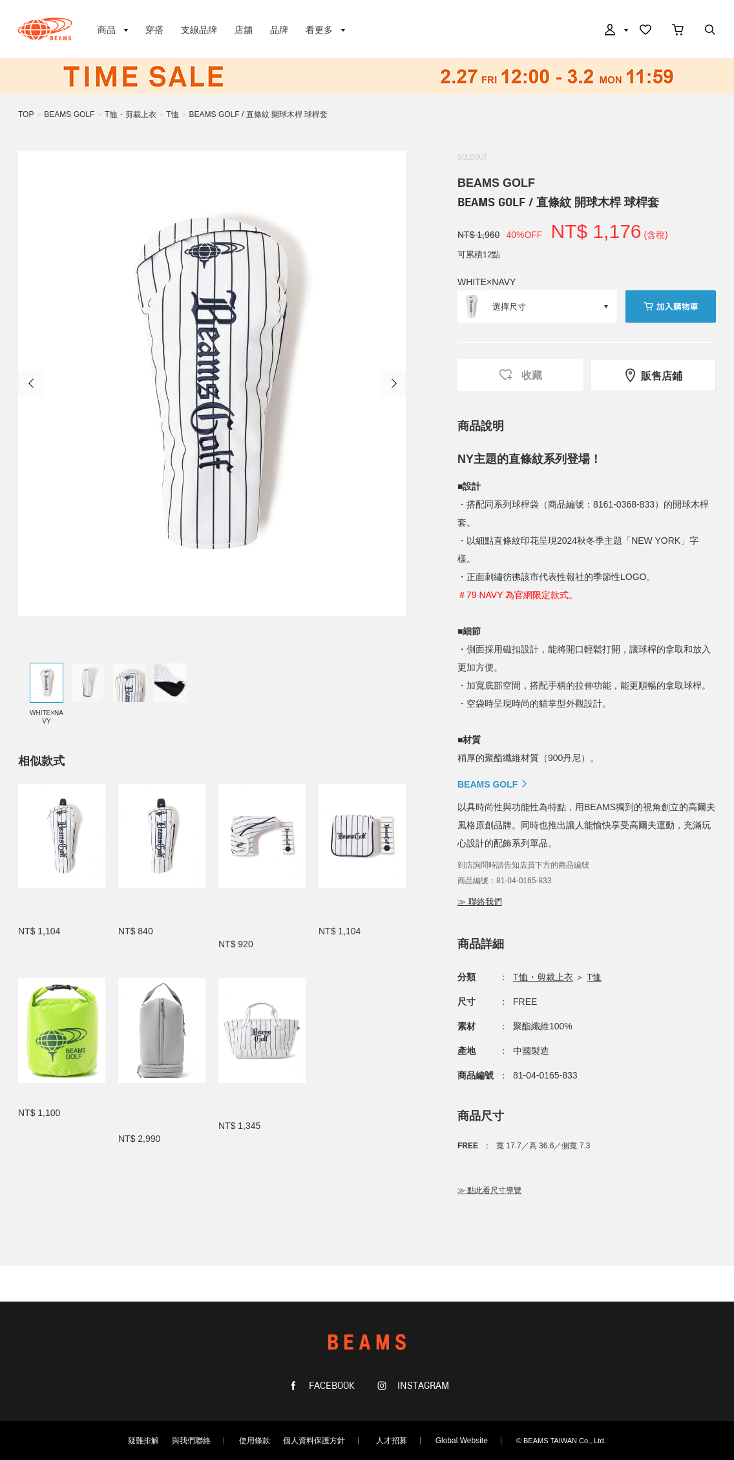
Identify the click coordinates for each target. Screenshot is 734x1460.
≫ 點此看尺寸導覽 (489, 1190)
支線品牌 (199, 30)
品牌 (279, 30)
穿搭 (154, 30)
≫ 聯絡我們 (479, 902)
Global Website (461, 1440)
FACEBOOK (330, 1386)
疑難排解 (143, 1440)
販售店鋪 (653, 375)
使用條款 (254, 1440)
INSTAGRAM (422, 1386)
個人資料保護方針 (314, 1440)
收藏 (520, 374)
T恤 (172, 114)
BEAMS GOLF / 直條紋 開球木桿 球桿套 (258, 114)
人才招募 (391, 1440)
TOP (26, 114)
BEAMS (44, 29)
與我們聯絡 (191, 1440)
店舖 (244, 30)
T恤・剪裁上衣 (130, 114)
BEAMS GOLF (69, 114)
